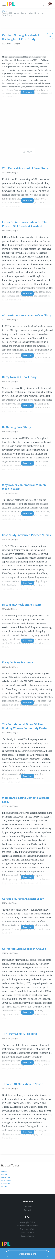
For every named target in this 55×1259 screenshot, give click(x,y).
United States (6, 1180)
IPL (3, 11)
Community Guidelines (27, 1225)
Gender (4, 1171)
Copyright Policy (27, 1222)
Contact (27, 1210)
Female (4, 1186)
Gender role (5, 1177)
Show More (27, 92)
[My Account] (51, 4)
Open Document (27, 1253)
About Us (27, 1206)
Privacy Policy (27, 1232)
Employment (6, 1183)
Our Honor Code (27, 1229)
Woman (4, 1174)
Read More (27, 200)
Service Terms (27, 1236)
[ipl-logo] (11, 5)
